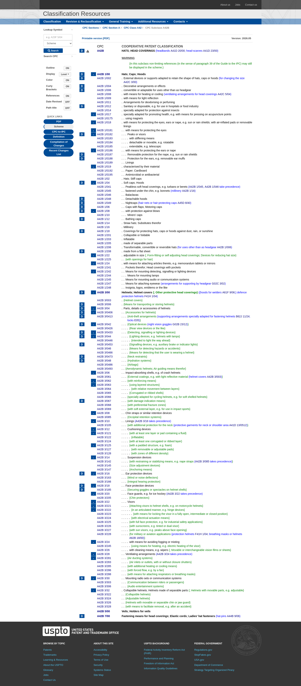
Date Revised (54, 101)
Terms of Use (101, 659)
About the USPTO (53, 665)
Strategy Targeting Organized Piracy (214, 670)
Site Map (98, 675)
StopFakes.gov (202, 654)
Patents (47, 649)
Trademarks (49, 654)
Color (49, 79)
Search (53, 50)
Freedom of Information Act (159, 663)
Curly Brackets (51, 88)
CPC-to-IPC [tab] (58, 131)
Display (50, 73)
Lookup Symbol (53, 29)
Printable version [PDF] (96, 38)
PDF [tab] (58, 121)
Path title (51, 107)
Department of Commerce (208, 665)
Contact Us (49, 680)
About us (225, 4)
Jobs (237, 4)
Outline (50, 67)
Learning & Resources (55, 659)
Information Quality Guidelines (160, 668)
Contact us (251, 4)
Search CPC (51, 56)
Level (65, 74)
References (53, 95)
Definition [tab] (58, 136)
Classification (52, 21)
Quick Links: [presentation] (55, 116)
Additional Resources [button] (153, 21)
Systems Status (102, 670)
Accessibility (100, 649)
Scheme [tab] (59, 126)
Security (98, 665)
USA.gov (199, 659)
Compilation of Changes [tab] (59, 143)
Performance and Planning (159, 658)
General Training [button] (121, 21)
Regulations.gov (203, 649)
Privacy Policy (101, 654)
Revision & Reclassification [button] (85, 21)
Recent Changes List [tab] (59, 152)
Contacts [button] (181, 21)
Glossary (48, 670)
